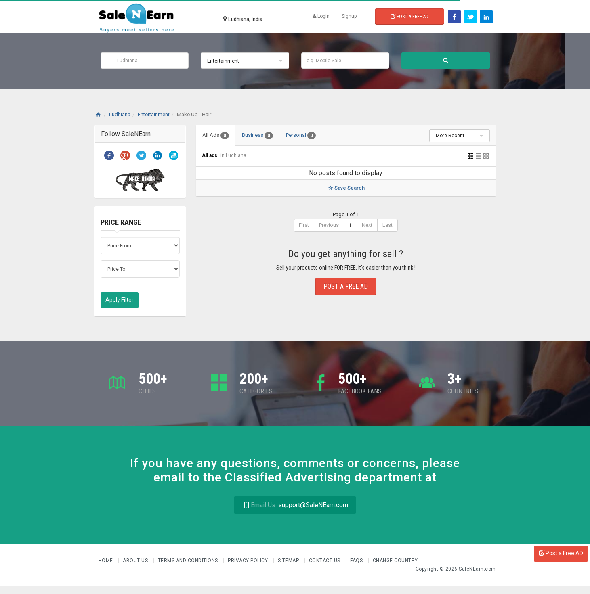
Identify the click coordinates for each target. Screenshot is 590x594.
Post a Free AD (561, 553)
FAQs (357, 560)
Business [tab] (257, 135)
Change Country (395, 560)
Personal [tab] (301, 135)
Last (387, 225)
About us (136, 560)
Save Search (345, 188)
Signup (349, 16)
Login (321, 16)
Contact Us (325, 560)
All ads (210, 155)
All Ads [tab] (215, 135)
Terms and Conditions (189, 560)
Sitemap (289, 560)
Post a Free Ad (409, 16)
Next (367, 225)
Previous (329, 225)
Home (107, 560)
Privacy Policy (248, 560)
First (304, 225)
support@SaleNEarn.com (295, 505)
